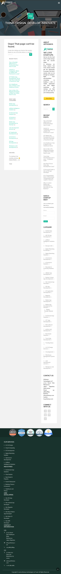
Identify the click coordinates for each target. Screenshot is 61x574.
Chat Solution (8, 474)
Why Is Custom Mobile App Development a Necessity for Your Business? (48, 185)
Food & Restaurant (9, 481)
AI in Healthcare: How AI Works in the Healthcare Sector (14, 86)
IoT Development (9, 450)
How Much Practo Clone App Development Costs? (48, 165)
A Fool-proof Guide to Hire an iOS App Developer (49, 171)
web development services (46, 362)
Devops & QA (48, 245)
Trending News (49, 343)
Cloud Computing (9, 448)
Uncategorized (49, 352)
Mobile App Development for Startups (13, 123)
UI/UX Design (8, 445)
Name (49, 212)
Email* (49, 217)
